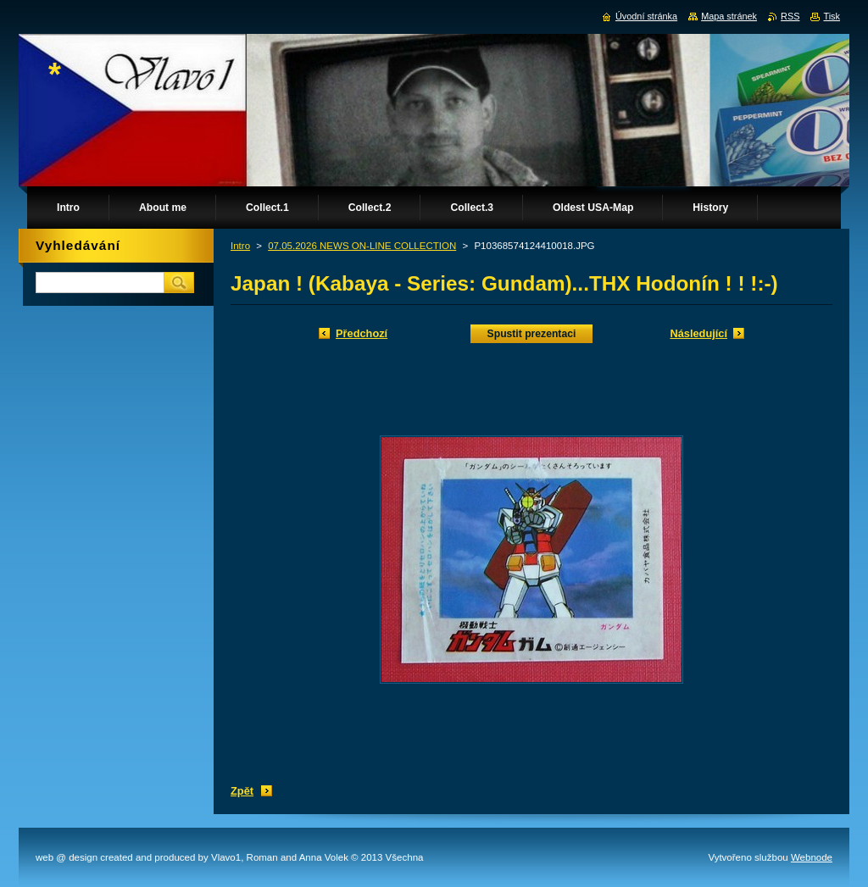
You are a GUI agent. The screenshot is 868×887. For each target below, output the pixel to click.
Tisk (831, 16)
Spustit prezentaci (531, 334)
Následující (698, 333)
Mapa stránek (729, 16)
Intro (240, 246)
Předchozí (361, 333)
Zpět (242, 790)
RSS (790, 16)
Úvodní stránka (646, 16)
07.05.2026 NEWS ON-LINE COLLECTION (362, 246)
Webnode (811, 857)
